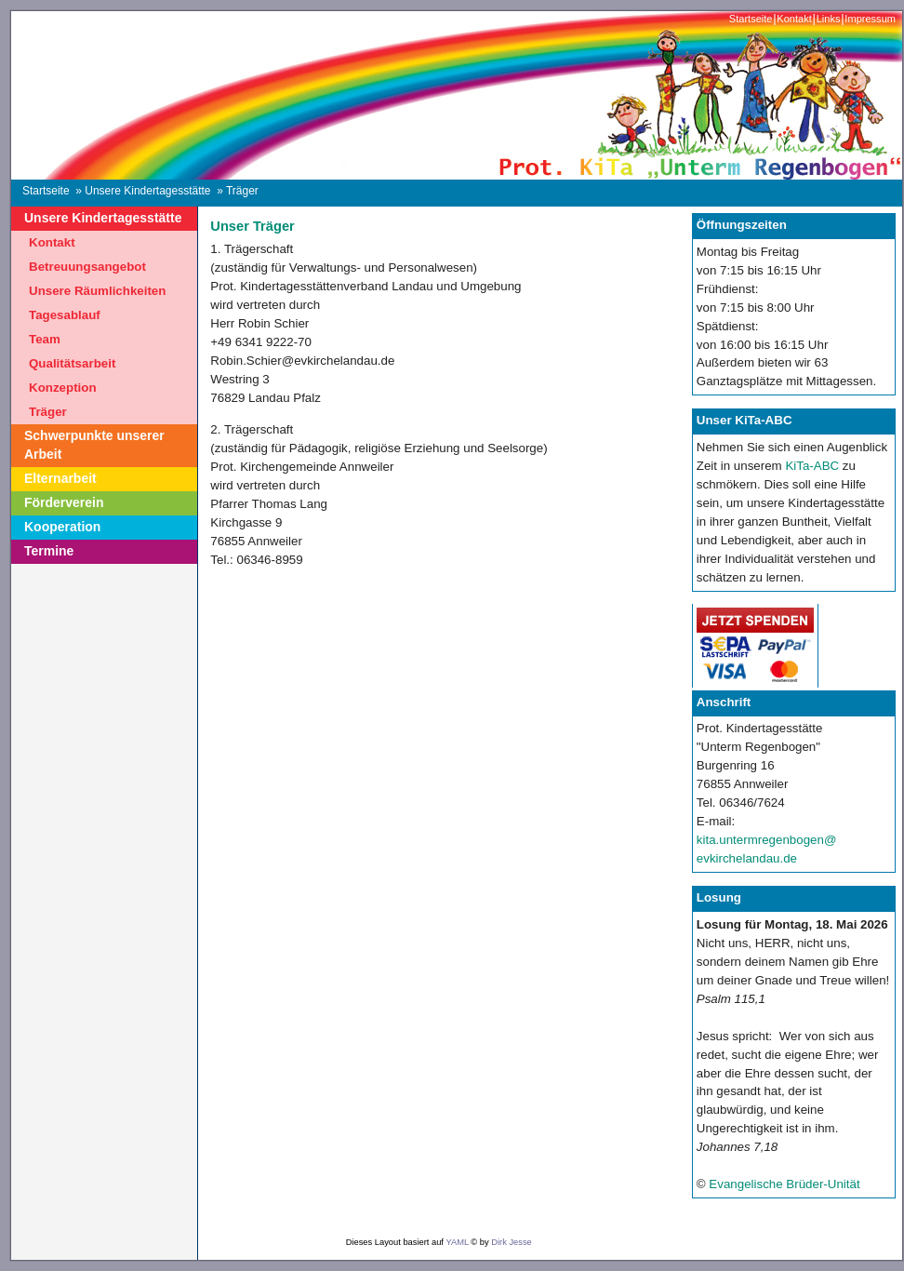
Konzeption (63, 388)
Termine (48, 550)
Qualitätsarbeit (72, 363)
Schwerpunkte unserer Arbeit (94, 445)
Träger (48, 412)
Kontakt (794, 18)
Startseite (751, 18)
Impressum (870, 18)
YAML (456, 1242)
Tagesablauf (64, 315)
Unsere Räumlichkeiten (97, 291)
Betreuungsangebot (87, 267)
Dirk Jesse (511, 1242)
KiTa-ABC (812, 466)
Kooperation (62, 526)
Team (44, 339)
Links (829, 18)
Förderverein (64, 502)
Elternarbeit (60, 478)
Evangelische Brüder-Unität (784, 1184)
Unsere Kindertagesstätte (147, 190)
